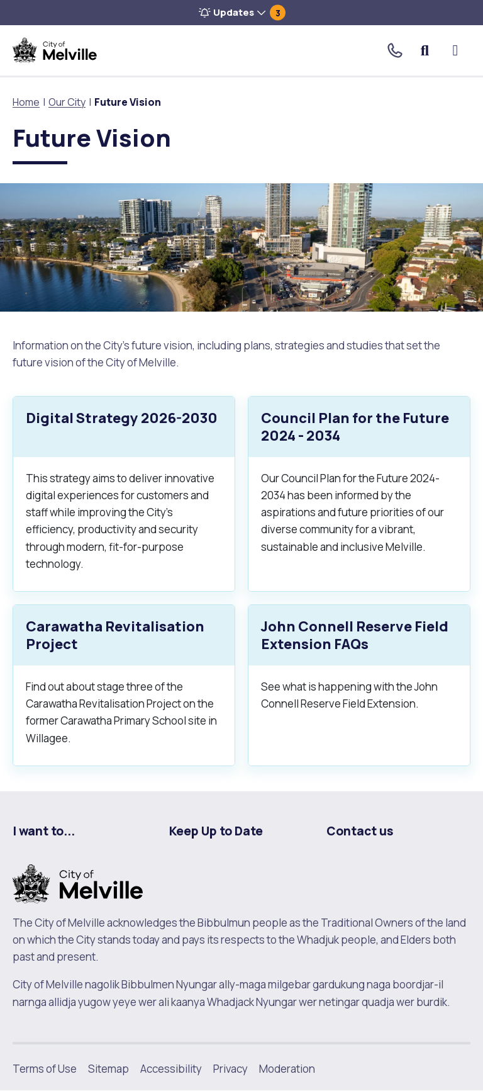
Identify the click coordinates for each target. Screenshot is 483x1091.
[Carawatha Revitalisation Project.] (124, 685)
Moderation (287, 1068)
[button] (241, 12)
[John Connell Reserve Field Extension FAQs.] (359, 685)
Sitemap (108, 1068)
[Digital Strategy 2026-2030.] (124, 494)
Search (425, 50)
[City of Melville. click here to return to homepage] (78, 882)
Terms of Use (45, 1068)
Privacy (230, 1068)
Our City (67, 102)
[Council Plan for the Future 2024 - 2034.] (359, 494)
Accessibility (171, 1068)
